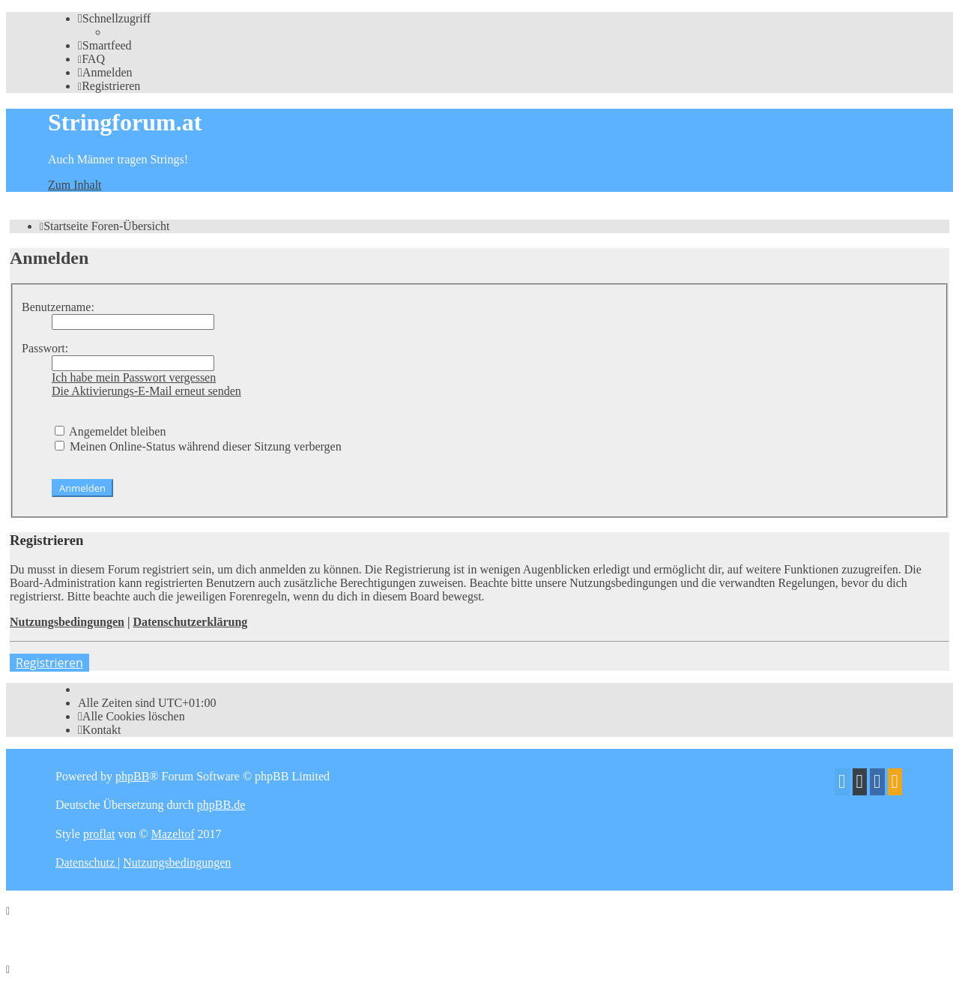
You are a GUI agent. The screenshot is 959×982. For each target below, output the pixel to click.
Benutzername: (58, 307)
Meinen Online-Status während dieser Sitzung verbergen (198, 446)
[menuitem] (105, 45)
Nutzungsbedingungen (67, 621)
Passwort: (45, 348)
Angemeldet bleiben (110, 431)
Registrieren (49, 662)
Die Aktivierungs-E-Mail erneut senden (146, 391)
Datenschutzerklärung (190, 621)
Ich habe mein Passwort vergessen (134, 377)
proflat (99, 834)
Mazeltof (173, 834)
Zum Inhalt (75, 184)
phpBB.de (221, 804)
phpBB (132, 776)
